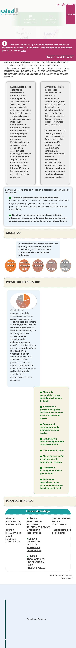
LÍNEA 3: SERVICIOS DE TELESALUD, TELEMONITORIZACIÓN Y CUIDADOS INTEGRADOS (37, 525)
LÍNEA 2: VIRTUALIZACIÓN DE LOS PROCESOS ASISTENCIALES (12, 536)
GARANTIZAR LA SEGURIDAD (61, 531)
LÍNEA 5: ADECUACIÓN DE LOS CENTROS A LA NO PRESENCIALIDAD (36, 562)
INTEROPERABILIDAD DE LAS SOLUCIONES (62, 521)
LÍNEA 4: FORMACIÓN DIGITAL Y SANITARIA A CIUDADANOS (34, 545)
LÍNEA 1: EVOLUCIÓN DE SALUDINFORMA (12, 521)
